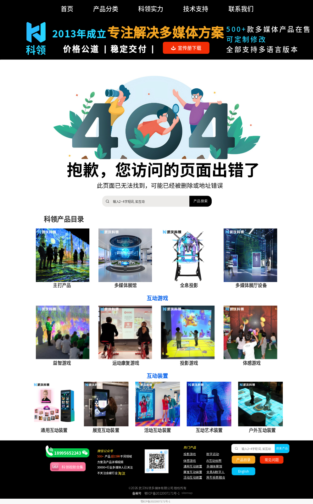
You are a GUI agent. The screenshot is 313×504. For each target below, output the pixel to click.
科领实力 (150, 8)
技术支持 (195, 8)
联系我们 (241, 8)
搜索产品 (282, 448)
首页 (67, 8)
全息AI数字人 (215, 472)
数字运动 (212, 454)
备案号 (137, 493)
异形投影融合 (215, 477)
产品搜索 (200, 201)
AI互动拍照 (213, 460)
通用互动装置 (190, 466)
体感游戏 (189, 460)
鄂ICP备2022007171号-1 (162, 493)
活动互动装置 (192, 477)
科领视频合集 (72, 466)
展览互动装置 (190, 472)
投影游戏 (189, 454)
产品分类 (105, 8)
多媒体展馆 (214, 466)
